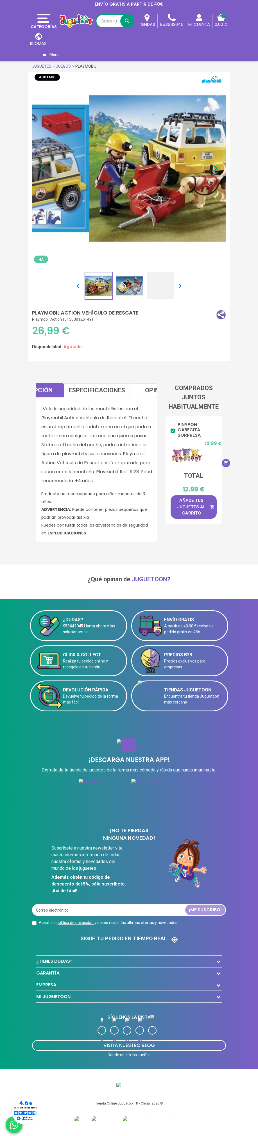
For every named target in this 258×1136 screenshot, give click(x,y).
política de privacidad (75, 922)
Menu (51, 54)
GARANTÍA (48, 973)
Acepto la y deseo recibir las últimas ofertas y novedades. (108, 922)
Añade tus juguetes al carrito (195, 507)
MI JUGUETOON (53, 996)
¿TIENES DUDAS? (54, 961)
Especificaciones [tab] (97, 390)
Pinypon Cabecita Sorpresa (189, 430)
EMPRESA (46, 985)
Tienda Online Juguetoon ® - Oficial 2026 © (129, 1103)
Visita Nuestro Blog (129, 1045)
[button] (221, 315)
